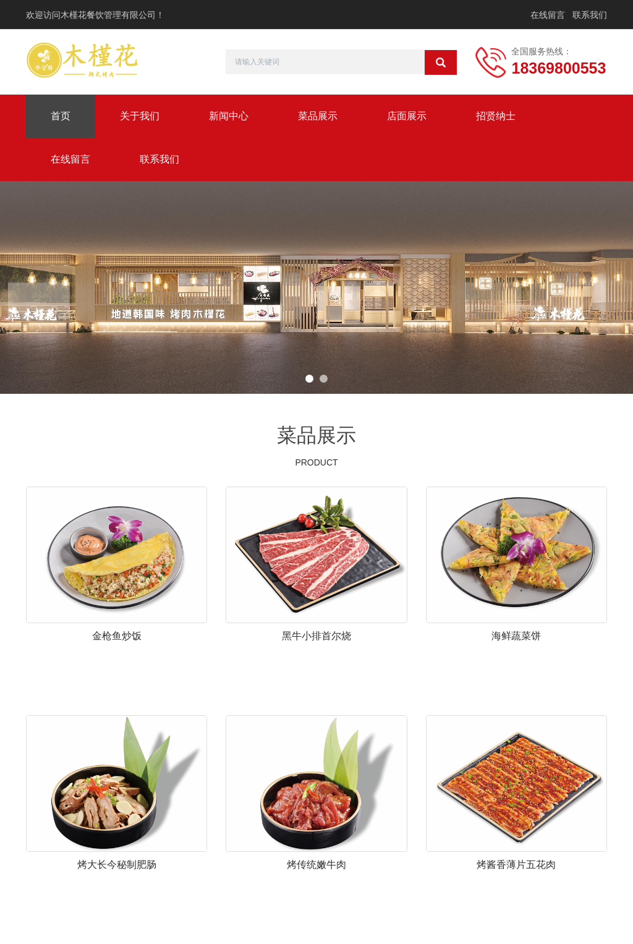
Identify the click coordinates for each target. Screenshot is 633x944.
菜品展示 (318, 116)
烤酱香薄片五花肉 (516, 864)
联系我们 (589, 15)
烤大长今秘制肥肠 (116, 864)
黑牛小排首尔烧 (316, 636)
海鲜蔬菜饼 (516, 636)
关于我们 (139, 116)
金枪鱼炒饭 (117, 636)
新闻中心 (229, 116)
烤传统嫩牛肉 (316, 864)
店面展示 (407, 116)
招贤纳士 (496, 116)
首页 (60, 116)
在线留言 (547, 15)
